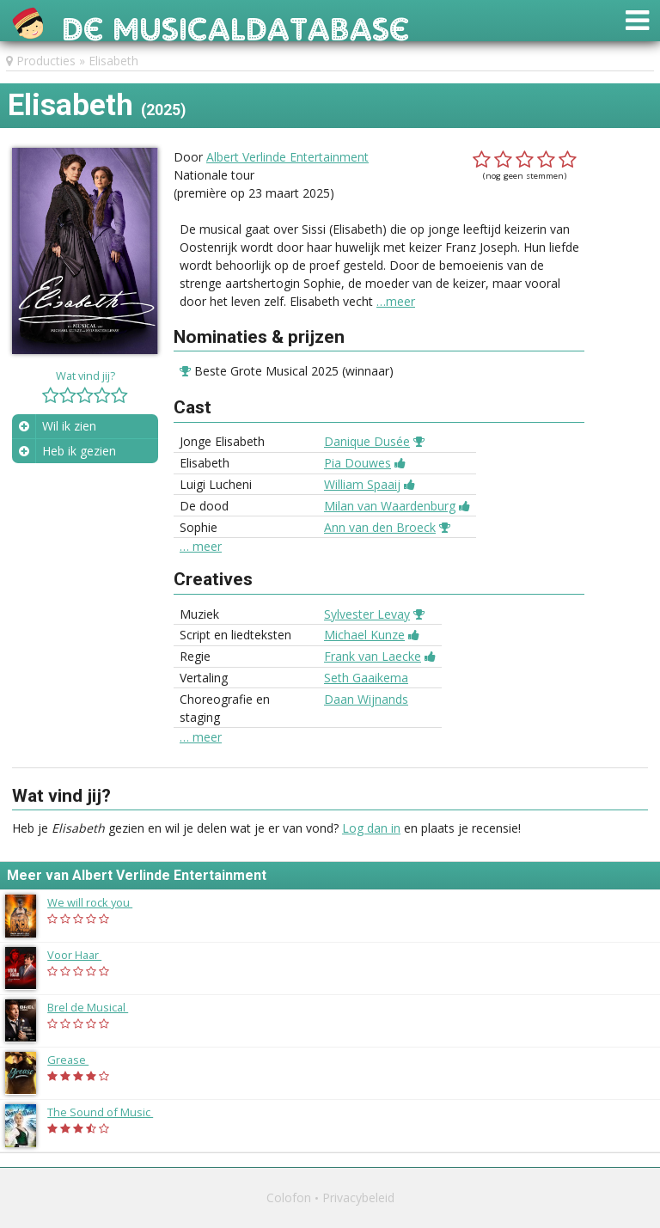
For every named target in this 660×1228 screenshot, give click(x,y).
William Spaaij (362, 484)
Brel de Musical (96, 1007)
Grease (76, 1059)
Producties (46, 60)
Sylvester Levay (367, 614)
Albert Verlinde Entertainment (287, 157)
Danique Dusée (367, 441)
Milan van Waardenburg (389, 506)
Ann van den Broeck (380, 527)
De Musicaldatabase (236, 24)
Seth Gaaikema (366, 677)
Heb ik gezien (79, 451)
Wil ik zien (69, 426)
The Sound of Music (108, 1112)
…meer (395, 301)
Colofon (288, 1197)
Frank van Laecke (372, 656)
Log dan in (371, 828)
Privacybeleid (358, 1197)
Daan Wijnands (366, 699)
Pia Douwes (357, 463)
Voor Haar (83, 954)
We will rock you (98, 902)
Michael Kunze (364, 634)
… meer (201, 547)
